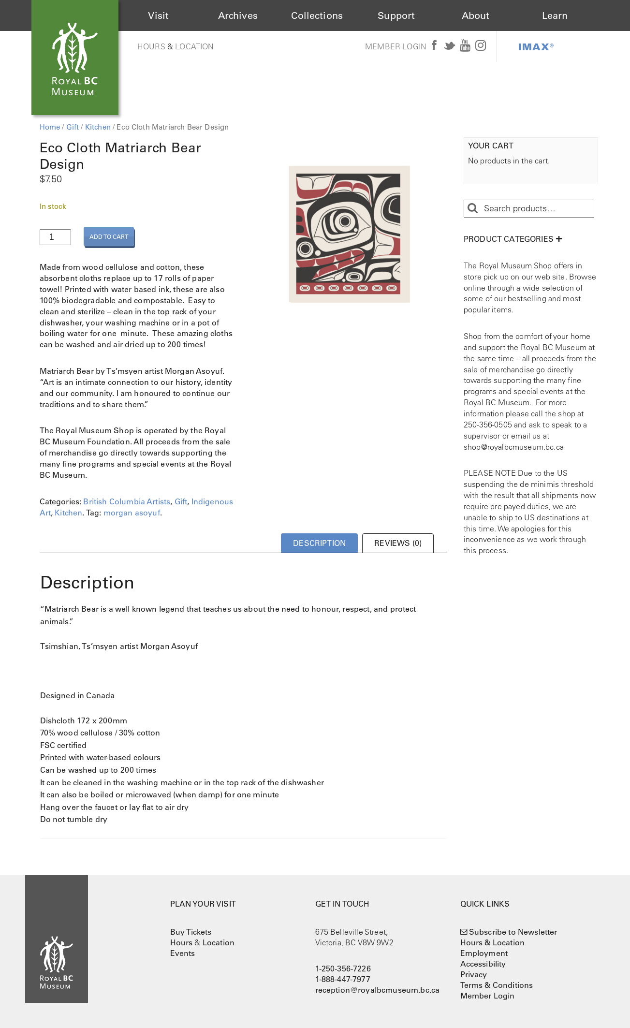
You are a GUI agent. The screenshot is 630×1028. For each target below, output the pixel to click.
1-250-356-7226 (343, 968)
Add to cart (108, 236)
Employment (484, 953)
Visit (158, 15)
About (476, 15)
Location (194, 46)
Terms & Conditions (496, 985)
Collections (317, 15)
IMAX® (536, 46)
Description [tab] (319, 543)
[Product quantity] (55, 237)
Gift (72, 127)
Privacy (473, 974)
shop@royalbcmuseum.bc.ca (514, 447)
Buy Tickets (191, 932)
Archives (238, 15)
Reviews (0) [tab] (398, 543)
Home (50, 127)
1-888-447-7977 (342, 979)
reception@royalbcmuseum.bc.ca (377, 990)
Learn (555, 15)
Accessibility (483, 964)
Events (182, 953)
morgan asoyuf (131, 512)
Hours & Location (492, 942)
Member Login (395, 46)
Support (396, 15)
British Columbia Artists (126, 501)
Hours (151, 46)
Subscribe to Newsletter (513, 932)
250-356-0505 (488, 424)
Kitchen (98, 127)
